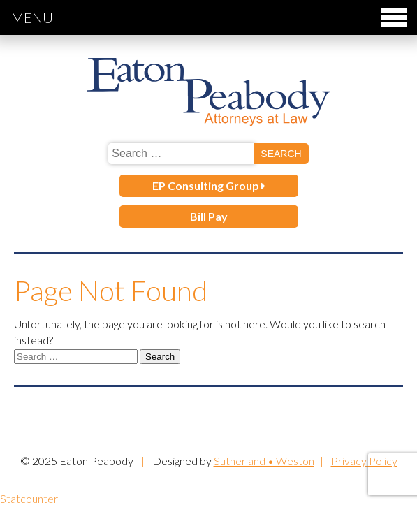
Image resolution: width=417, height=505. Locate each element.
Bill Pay (209, 216)
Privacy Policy (364, 460)
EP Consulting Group (208, 185)
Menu (209, 17)
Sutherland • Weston (264, 460)
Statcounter (29, 498)
